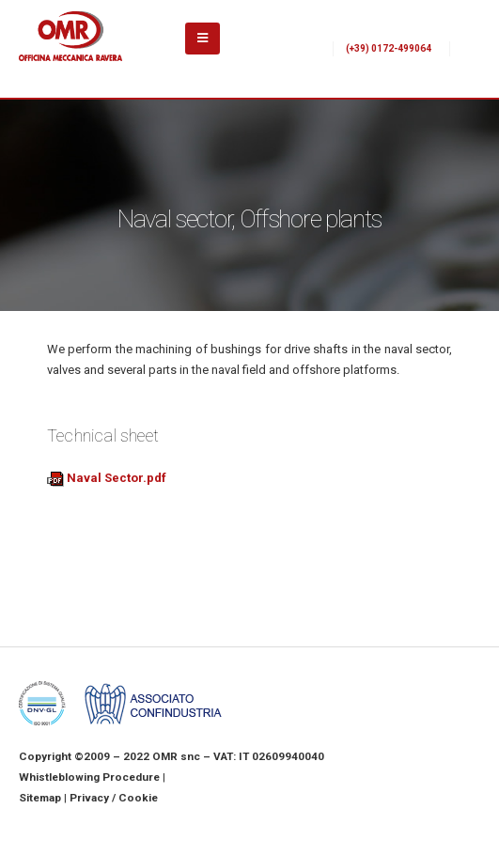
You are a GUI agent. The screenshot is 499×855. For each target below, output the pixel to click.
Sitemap (40, 797)
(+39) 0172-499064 (388, 48)
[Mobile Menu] (202, 38)
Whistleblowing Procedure (89, 777)
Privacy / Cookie (114, 797)
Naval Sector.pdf (106, 478)
